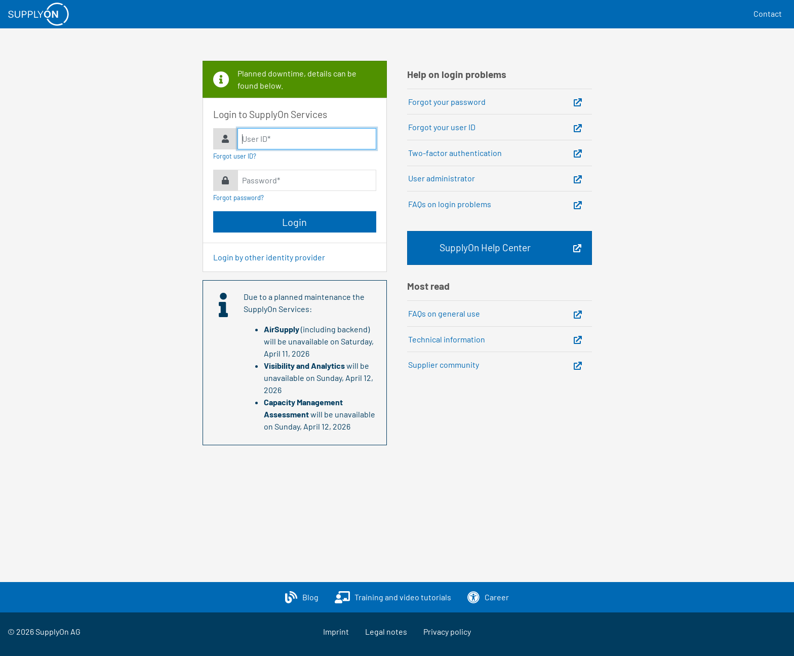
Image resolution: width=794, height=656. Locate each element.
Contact (767, 13)
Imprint (336, 631)
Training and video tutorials (402, 597)
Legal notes (386, 631)
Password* (261, 180)
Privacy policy (447, 631)
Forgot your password (447, 101)
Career (497, 597)
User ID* (256, 138)
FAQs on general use (444, 313)
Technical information (446, 339)
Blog (310, 597)
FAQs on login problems (449, 204)
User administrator (441, 178)
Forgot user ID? (234, 156)
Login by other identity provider (269, 257)
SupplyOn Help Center (485, 247)
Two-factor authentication (455, 153)
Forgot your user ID (441, 127)
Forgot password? (238, 198)
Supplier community (443, 364)
